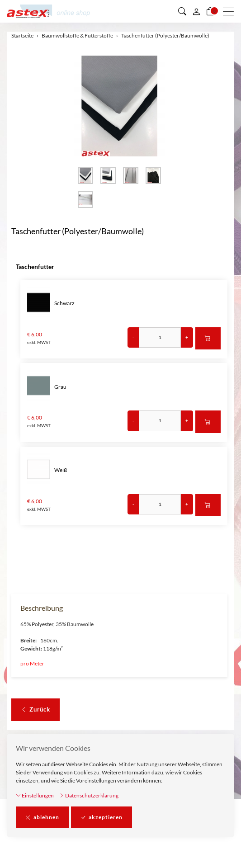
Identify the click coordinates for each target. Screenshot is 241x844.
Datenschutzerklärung (88, 795)
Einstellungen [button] (35, 795)
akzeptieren (101, 817)
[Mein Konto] (196, 11)
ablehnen (42, 817)
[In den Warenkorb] (208, 338)
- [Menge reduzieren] (133, 337)
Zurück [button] (35, 709)
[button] (182, 11)
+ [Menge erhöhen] (186, 337)
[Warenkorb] (210, 11)
